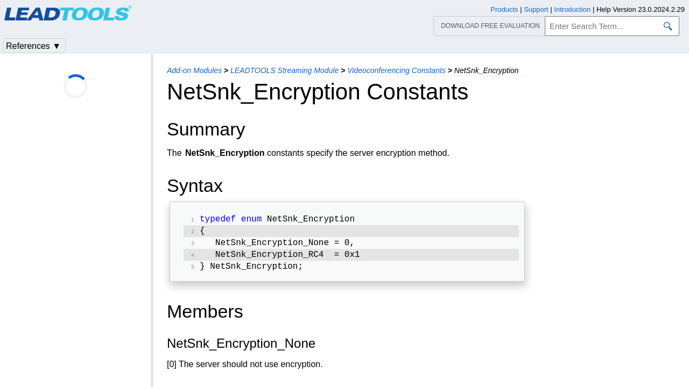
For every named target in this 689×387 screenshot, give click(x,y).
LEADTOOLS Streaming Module (284, 70)
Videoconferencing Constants (396, 70)
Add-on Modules (194, 70)
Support (536, 9)
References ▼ (33, 46)
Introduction (572, 9)
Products (504, 9)
